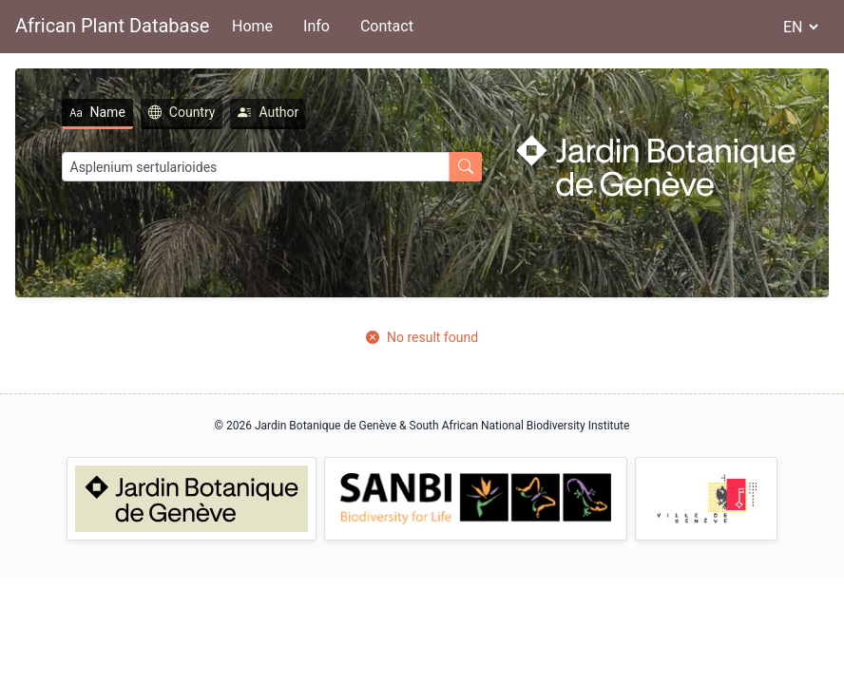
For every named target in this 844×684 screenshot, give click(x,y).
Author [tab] (268, 112)
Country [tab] (182, 112)
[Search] (256, 166)
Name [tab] (97, 112)
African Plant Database (112, 25)
